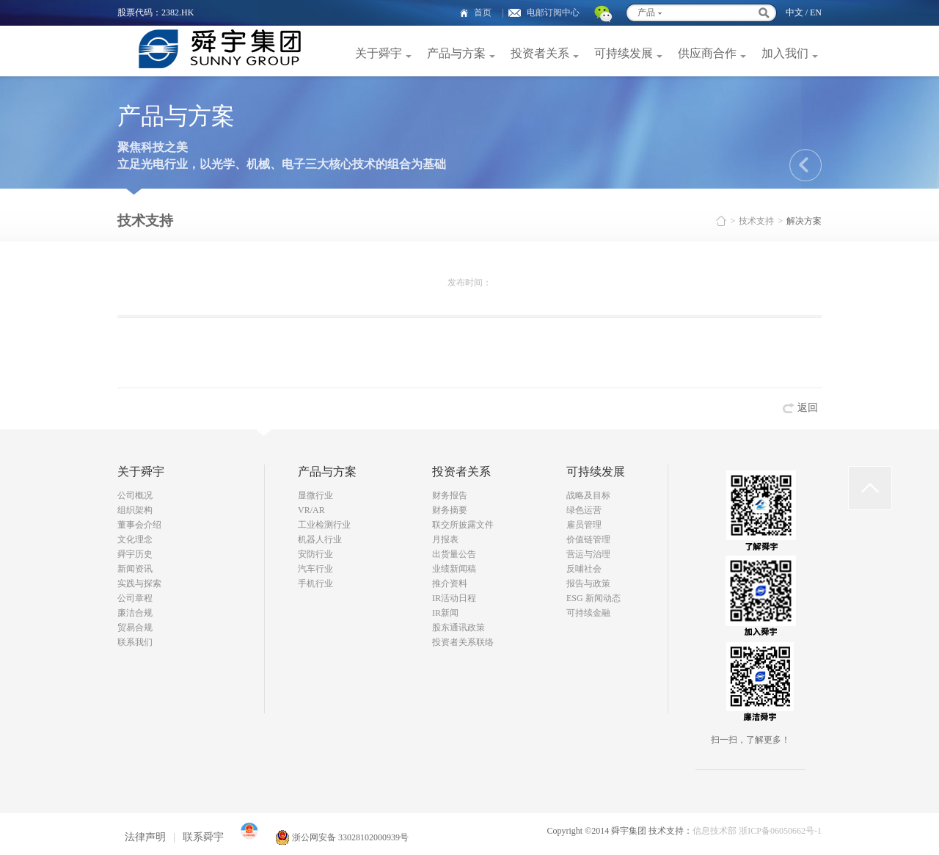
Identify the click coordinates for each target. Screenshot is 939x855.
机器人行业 (320, 539)
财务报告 (449, 495)
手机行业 (315, 583)
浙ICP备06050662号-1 (780, 831)
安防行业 (315, 554)
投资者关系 (540, 53)
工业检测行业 (324, 525)
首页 (483, 12)
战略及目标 (588, 495)
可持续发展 (623, 53)
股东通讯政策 (458, 627)
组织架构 (135, 510)
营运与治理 (588, 554)
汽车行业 (315, 569)
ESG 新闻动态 (593, 598)
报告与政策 (588, 583)
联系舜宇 (203, 837)
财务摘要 (449, 510)
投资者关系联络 (463, 642)
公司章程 (135, 598)
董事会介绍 (139, 525)
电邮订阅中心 (553, 12)
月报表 (445, 539)
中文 (794, 12)
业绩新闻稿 (454, 569)
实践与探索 (139, 583)
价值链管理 (588, 539)
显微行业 (315, 495)
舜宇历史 (135, 554)
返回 (807, 407)
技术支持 (756, 221)
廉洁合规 (135, 613)
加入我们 (784, 53)
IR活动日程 (454, 598)
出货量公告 (454, 554)
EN (816, 12)
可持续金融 (588, 613)
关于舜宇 (378, 53)
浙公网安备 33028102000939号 (342, 837)
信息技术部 (715, 831)
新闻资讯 (135, 569)
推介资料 (449, 583)
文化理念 (135, 539)
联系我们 (135, 642)
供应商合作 (707, 53)
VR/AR (311, 510)
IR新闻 (445, 613)
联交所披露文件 (463, 525)
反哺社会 (584, 569)
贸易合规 (135, 627)
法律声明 (145, 837)
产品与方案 (456, 53)
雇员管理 (584, 525)
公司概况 (135, 495)
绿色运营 (584, 510)
